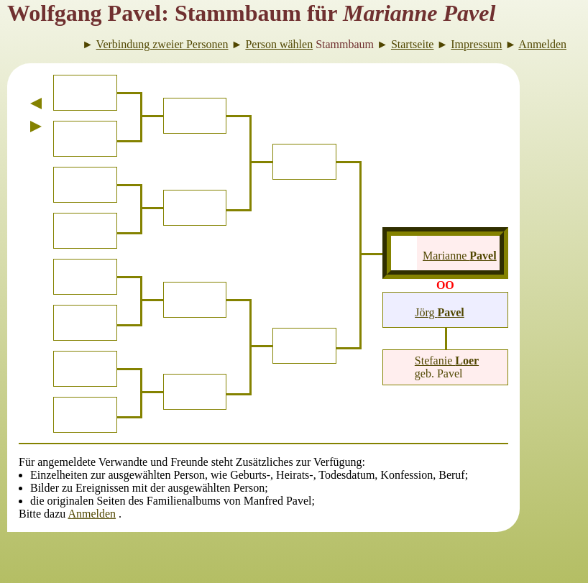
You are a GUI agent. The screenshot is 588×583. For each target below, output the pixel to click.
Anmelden (92, 514)
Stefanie (447, 360)
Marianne (460, 255)
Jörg (439, 312)
